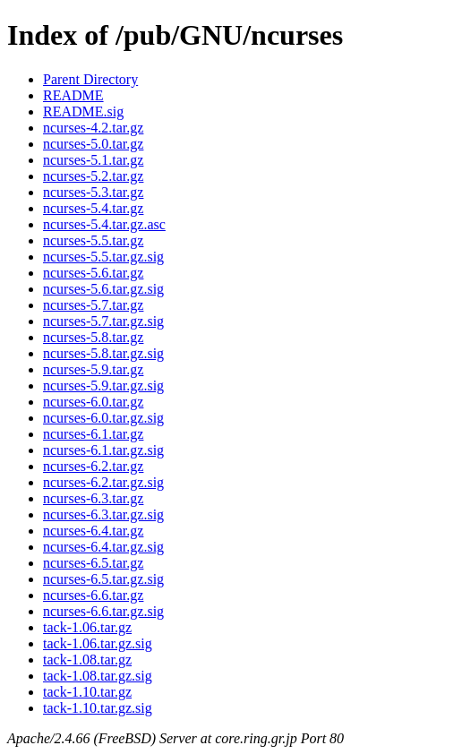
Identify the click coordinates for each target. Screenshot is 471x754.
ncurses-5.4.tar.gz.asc (104, 224)
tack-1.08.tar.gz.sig (97, 675)
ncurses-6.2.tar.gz (93, 466)
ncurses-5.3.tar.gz (93, 192)
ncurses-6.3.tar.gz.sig (103, 514)
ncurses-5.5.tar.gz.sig (103, 256)
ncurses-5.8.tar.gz (93, 337)
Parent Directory (90, 79)
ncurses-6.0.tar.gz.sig (103, 417)
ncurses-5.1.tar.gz (93, 159)
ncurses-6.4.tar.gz (93, 530)
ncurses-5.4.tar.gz (93, 208)
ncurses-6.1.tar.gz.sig (103, 450)
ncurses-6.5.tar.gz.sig (103, 579)
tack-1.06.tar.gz (87, 627)
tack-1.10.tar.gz (87, 691)
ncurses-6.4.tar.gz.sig (103, 546)
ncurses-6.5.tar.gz (93, 562)
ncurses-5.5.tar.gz (93, 240)
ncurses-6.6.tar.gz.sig (103, 611)
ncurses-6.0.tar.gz (93, 401)
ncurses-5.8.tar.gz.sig (103, 353)
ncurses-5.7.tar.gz (93, 305)
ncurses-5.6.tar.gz (93, 272)
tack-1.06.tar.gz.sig (97, 643)
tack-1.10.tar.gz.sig (97, 707)
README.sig (83, 111)
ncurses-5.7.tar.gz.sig (103, 321)
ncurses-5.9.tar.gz (93, 369)
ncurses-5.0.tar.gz (93, 143)
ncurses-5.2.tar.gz (93, 176)
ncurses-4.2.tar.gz (93, 127)
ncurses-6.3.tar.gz (93, 498)
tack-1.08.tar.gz (87, 659)
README (73, 95)
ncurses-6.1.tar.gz (93, 433)
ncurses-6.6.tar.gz (93, 595)
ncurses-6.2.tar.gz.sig (103, 482)
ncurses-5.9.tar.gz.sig (103, 385)
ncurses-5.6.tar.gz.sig (103, 288)
